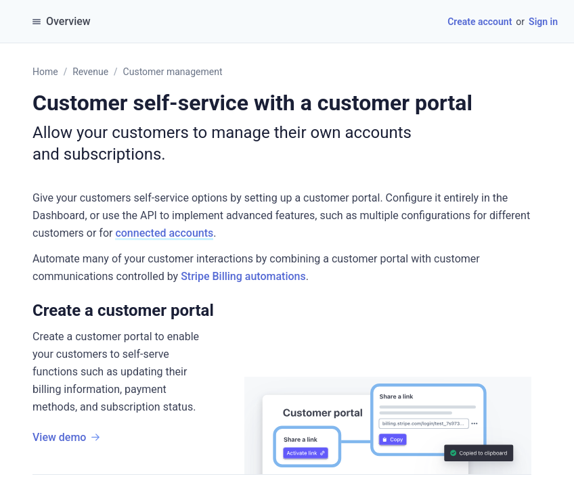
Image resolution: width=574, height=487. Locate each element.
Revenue (90, 71)
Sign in (543, 21)
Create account (479, 21)
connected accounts (164, 233)
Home (45, 71)
